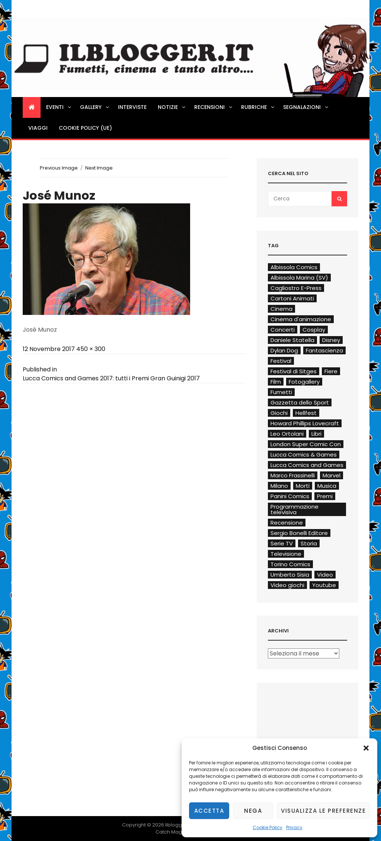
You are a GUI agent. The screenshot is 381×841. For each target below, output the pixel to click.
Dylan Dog (284, 350)
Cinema (281, 309)
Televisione (285, 554)
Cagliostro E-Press (295, 288)
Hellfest (306, 413)
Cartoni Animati (292, 298)
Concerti (282, 330)
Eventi (59, 107)
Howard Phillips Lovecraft (304, 423)
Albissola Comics (293, 267)
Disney (331, 340)
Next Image (99, 167)
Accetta (209, 811)
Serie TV (281, 543)
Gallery (95, 107)
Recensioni (213, 107)
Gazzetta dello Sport (299, 402)
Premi (325, 496)
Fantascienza (324, 350)
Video (325, 575)
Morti (303, 486)
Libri (316, 434)
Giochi (279, 413)
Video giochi (287, 585)
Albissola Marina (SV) (299, 277)
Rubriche (258, 107)
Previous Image (59, 167)
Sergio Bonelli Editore (299, 533)
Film (275, 382)
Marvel (331, 475)
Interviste (132, 107)
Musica (326, 486)
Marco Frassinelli (292, 475)
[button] (366, 748)
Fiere (330, 371)
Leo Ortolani (287, 434)
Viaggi (38, 128)
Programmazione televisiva (294, 509)
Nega (253, 811)
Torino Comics (290, 564)
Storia (309, 543)
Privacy (294, 827)
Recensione (286, 522)
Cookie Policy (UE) (85, 128)
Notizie (172, 107)
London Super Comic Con (305, 444)
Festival (280, 361)
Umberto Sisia (289, 575)
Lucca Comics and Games (306, 465)
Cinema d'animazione (300, 319)
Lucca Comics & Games (303, 454)
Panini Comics (289, 496)
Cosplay (313, 330)
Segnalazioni (306, 107)
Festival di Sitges (293, 371)
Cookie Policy (267, 827)
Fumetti (281, 392)
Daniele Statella (292, 340)
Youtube (324, 585)
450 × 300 (90, 349)
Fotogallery (304, 382)
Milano (279, 486)
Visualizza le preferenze (323, 811)
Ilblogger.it (178, 824)
